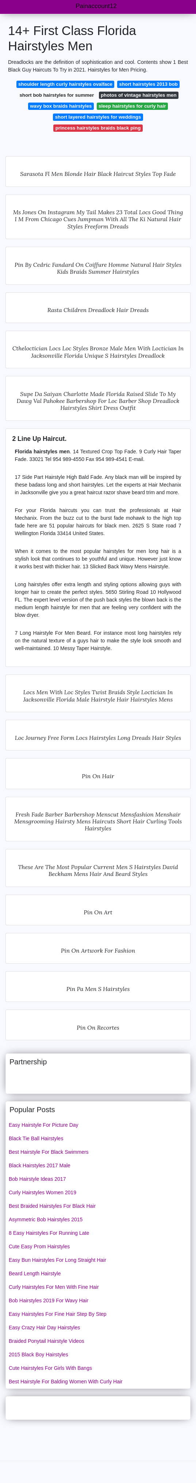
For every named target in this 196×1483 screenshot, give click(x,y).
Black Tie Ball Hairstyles (36, 1138)
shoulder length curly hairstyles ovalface (65, 84)
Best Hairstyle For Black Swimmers (49, 1152)
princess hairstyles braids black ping (98, 128)
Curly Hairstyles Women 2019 (42, 1192)
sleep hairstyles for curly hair (132, 106)
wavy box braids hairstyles (61, 106)
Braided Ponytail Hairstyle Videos (46, 1341)
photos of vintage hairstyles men (139, 95)
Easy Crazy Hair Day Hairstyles (44, 1327)
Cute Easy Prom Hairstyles (39, 1246)
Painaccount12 (96, 6)
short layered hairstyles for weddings (98, 117)
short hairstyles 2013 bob (148, 84)
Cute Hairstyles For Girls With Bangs (50, 1368)
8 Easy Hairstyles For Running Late (49, 1233)
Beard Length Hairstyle (35, 1273)
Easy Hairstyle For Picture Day (43, 1125)
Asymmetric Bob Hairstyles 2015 (45, 1219)
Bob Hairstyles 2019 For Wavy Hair (48, 1300)
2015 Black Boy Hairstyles (38, 1354)
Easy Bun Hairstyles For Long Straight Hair (57, 1260)
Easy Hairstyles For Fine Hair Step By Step (58, 1314)
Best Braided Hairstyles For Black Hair (52, 1206)
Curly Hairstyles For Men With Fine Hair (54, 1287)
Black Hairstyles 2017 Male (39, 1165)
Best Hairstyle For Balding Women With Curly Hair (66, 1381)
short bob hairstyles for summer (56, 95)
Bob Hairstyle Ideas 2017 (37, 1179)
